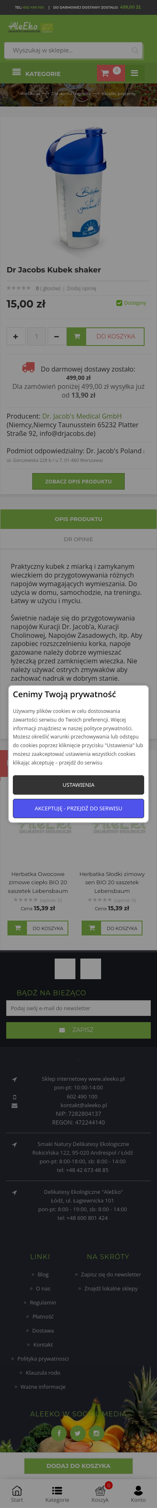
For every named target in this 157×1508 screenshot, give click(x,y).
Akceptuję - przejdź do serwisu (79, 808)
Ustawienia (78, 784)
